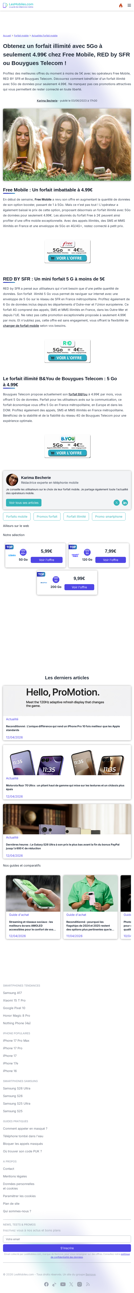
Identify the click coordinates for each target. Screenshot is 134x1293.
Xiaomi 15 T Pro (14, 1000)
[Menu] (129, 5)
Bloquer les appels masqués (23, 1144)
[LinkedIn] (125, 503)
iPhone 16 (10, 1071)
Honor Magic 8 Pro (16, 1015)
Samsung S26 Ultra (16, 1088)
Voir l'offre (46, 560)
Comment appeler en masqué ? (25, 1128)
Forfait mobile (21, 35)
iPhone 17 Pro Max (16, 1040)
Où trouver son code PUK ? (22, 1151)
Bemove (91, 1274)
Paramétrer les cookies (19, 1196)
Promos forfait (47, 516)
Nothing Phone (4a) (17, 1023)
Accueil (7, 35)
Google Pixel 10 (14, 1008)
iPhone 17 (10, 1056)
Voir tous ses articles (23, 503)
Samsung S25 (13, 1111)
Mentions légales (15, 1176)
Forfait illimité (76, 516)
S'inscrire (67, 1248)
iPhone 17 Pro (12, 1048)
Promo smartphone (108, 516)
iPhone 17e (10, 1063)
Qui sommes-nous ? (17, 1211)
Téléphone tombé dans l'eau (23, 1136)
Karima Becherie (47, 100)
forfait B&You (78, 394)
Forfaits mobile (16, 516)
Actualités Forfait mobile (44, 35)
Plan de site (11, 1203)
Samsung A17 (12, 993)
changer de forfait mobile (21, 326)
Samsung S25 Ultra (16, 1103)
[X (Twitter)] (117, 503)
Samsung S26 (13, 1096)
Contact (8, 1169)
